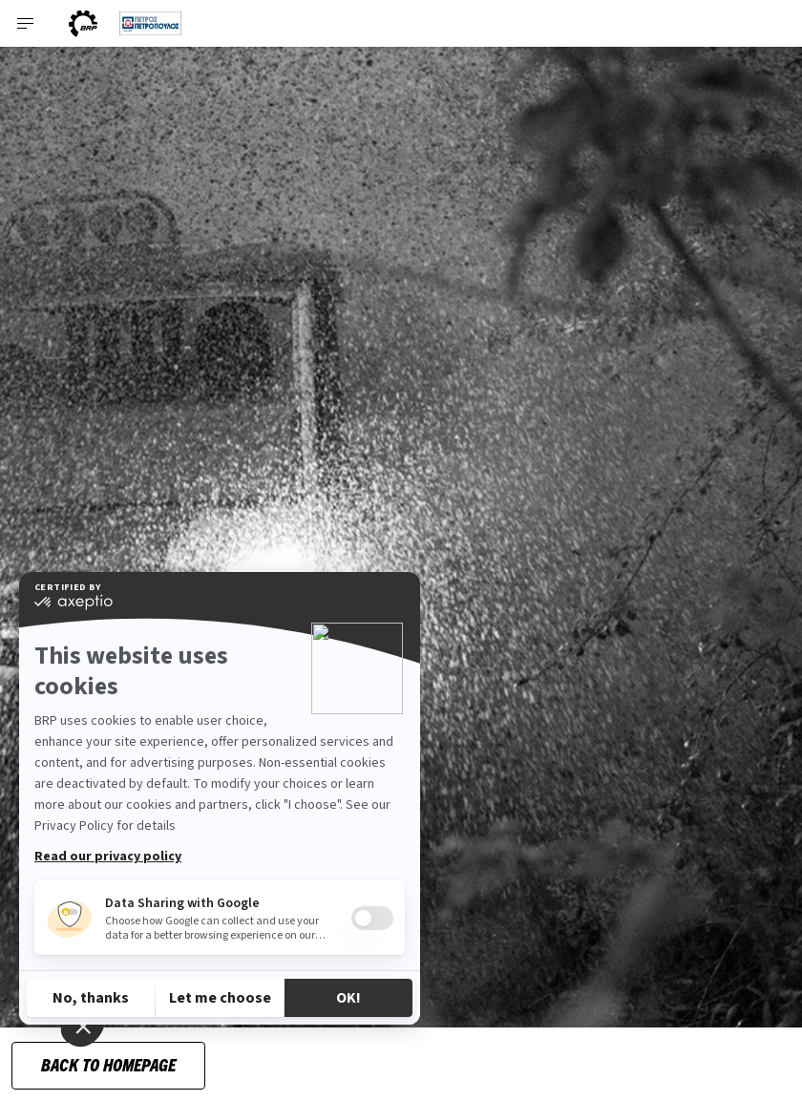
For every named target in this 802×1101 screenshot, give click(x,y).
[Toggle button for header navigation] (26, 23)
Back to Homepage (108, 1064)
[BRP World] (83, 23)
